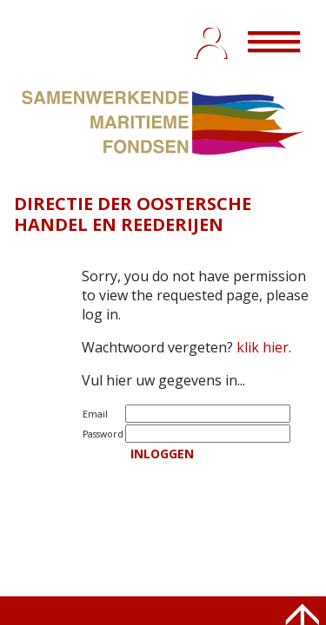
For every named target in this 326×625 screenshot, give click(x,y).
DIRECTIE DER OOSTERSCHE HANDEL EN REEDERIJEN (132, 214)
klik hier (262, 347)
